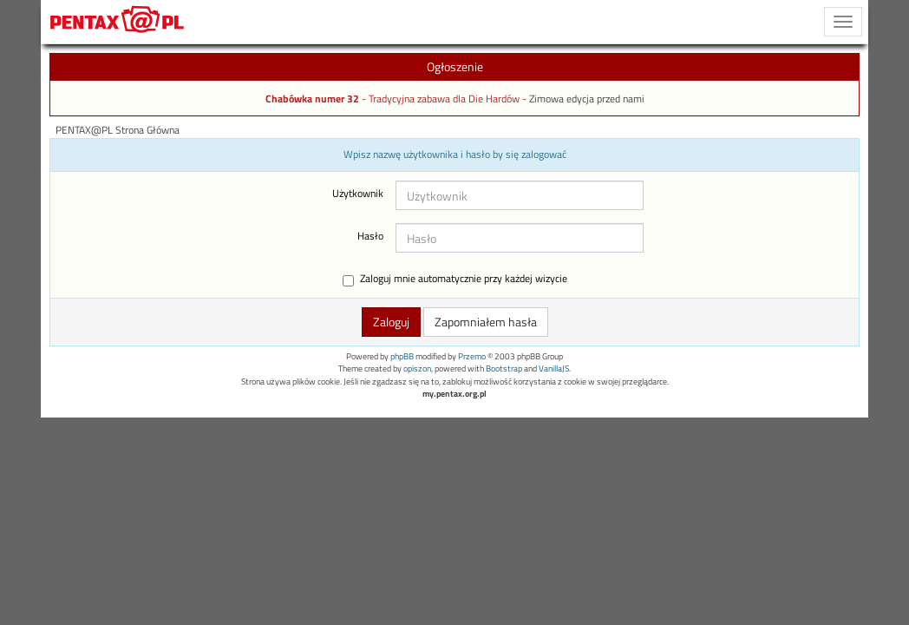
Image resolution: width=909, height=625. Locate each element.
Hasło (370, 236)
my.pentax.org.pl (454, 393)
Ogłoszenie (455, 66)
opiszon (417, 368)
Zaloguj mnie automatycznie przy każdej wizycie (455, 279)
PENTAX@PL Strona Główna (118, 130)
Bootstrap (504, 368)
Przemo (472, 356)
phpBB (402, 356)
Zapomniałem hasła (486, 321)
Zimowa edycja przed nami (586, 99)
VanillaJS (554, 368)
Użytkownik (357, 193)
